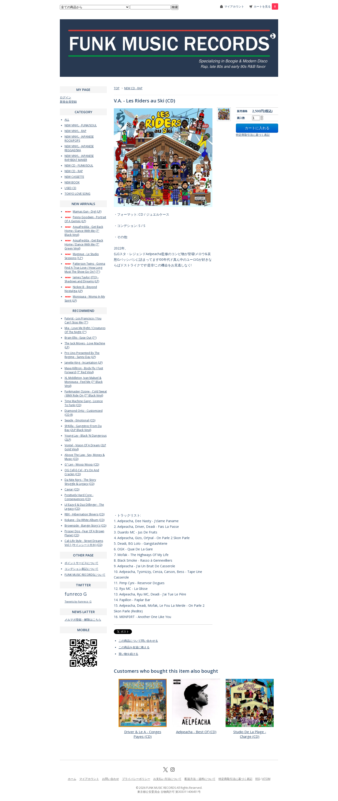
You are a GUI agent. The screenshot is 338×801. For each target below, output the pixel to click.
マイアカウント (234, 6)
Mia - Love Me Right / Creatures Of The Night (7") (85, 330)
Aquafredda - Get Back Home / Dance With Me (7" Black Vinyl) (84, 231)
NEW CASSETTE (74, 177)
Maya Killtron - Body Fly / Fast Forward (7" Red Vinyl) (84, 370)
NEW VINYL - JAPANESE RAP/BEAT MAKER (79, 158)
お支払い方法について (167, 779)
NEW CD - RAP (133, 88)
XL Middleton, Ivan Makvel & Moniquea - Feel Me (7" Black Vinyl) (84, 382)
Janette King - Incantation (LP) (84, 363)
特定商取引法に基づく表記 (253, 135)
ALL (67, 120)
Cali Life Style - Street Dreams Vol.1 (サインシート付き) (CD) (84, 543)
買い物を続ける (128, 654)
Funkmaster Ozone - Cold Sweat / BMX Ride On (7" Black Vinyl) (86, 393)
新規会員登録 (68, 102)
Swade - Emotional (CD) (80, 420)
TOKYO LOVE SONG (77, 194)
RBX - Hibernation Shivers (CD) (84, 514)
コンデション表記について (81, 569)
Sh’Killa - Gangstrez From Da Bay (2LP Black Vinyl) (83, 428)
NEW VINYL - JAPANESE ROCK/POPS (79, 139)
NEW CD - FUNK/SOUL (79, 165)
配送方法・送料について (199, 779)
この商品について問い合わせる (138, 641)
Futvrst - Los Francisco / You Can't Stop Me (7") (83, 320)
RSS (257, 779)
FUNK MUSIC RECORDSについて (85, 575)
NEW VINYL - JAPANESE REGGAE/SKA (79, 148)
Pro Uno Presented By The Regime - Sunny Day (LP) (82, 355)
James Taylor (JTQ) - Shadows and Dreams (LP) (82, 279)
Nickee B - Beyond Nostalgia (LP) (81, 289)
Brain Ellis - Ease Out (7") (80, 338)
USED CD (70, 188)
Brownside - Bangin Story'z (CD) (85, 526)
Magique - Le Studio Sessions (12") (82, 256)
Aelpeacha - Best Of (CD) (196, 731)
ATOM (266, 779)
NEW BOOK (72, 182)
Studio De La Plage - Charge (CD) (249, 734)
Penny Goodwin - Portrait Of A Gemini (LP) (85, 219)
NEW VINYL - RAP (75, 131)
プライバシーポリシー (136, 779)
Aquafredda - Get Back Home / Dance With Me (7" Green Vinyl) (84, 244)
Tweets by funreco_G (78, 601)
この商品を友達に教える (134, 647)
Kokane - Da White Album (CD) (84, 520)
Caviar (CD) (72, 489)
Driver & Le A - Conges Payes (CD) (142, 734)
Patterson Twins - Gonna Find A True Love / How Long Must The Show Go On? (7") (85, 268)
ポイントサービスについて (81, 563)
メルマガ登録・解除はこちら (83, 620)
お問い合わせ (110, 779)
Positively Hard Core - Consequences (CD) (79, 497)
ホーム (72, 779)
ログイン (65, 97)
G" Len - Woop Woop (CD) (82, 465)
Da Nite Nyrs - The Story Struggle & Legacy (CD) (80, 482)
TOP (116, 88)
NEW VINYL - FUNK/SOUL (81, 125)
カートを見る (266, 6)
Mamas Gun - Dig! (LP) (83, 212)
